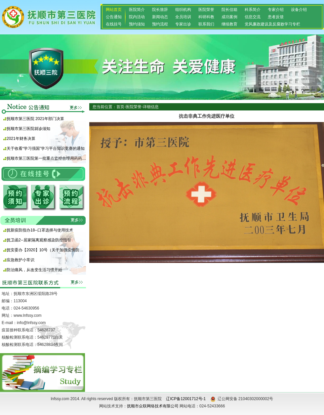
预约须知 (137, 24)
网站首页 (114, 9)
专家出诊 (183, 24)
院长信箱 (229, 9)
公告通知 (114, 17)
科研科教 (206, 17)
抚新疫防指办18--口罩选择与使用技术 (40, 230)
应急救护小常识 (20, 260)
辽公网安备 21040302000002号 (241, 399)
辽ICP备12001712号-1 (186, 398)
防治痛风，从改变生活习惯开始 (34, 270)
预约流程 (160, 24)
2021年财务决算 (21, 138)
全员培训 (183, 17)
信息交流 (253, 17)
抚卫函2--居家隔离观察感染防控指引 (39, 240)
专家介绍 (276, 9)
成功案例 (229, 17)
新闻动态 (160, 17)
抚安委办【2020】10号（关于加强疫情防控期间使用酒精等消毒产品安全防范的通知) (46, 250)
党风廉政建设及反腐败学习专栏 (272, 24)
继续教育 (229, 24)
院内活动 (137, 17)
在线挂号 (114, 24)
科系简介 (253, 9)
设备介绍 (299, 9)
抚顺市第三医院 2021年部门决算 (35, 118)
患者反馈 (276, 17)
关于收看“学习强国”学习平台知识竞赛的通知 (46, 148)
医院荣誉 (206, 9)
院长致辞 (160, 9)
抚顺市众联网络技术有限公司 (153, 406)
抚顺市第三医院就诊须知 (28, 128)
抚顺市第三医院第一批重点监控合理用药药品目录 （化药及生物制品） (46, 158)
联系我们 (206, 24)
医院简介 (137, 9)
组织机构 (183, 9)
